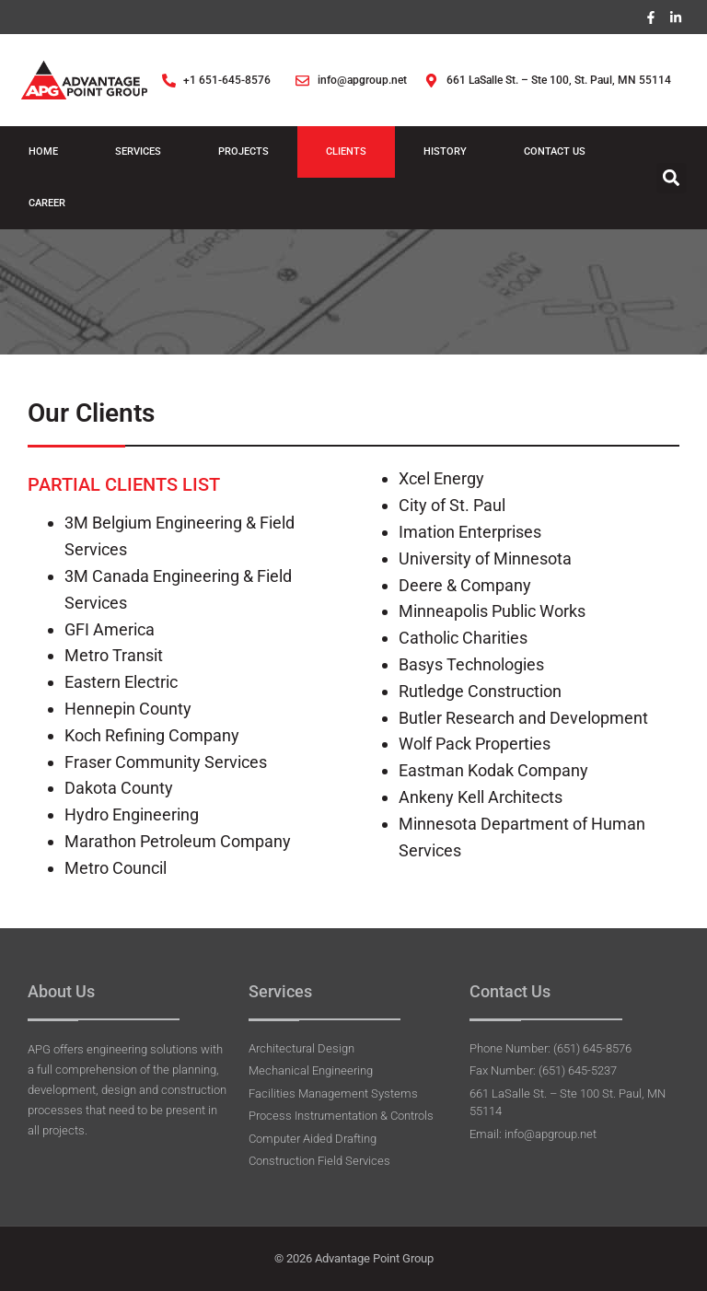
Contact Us (554, 152)
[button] (671, 179)
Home (43, 152)
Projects (243, 152)
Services (138, 152)
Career (47, 204)
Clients (346, 152)
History (445, 152)
